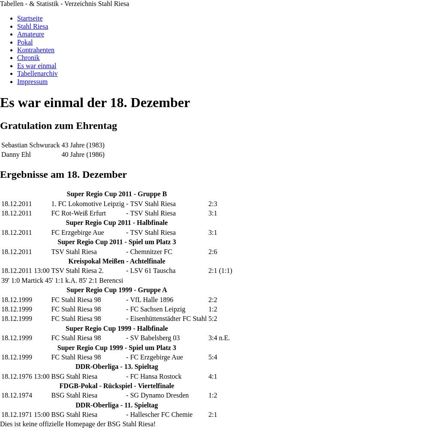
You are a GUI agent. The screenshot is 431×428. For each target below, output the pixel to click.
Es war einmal (37, 65)
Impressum (32, 81)
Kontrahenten (35, 50)
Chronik (28, 57)
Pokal (25, 42)
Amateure (30, 34)
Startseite (30, 18)
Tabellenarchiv (37, 73)
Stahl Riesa (32, 26)
